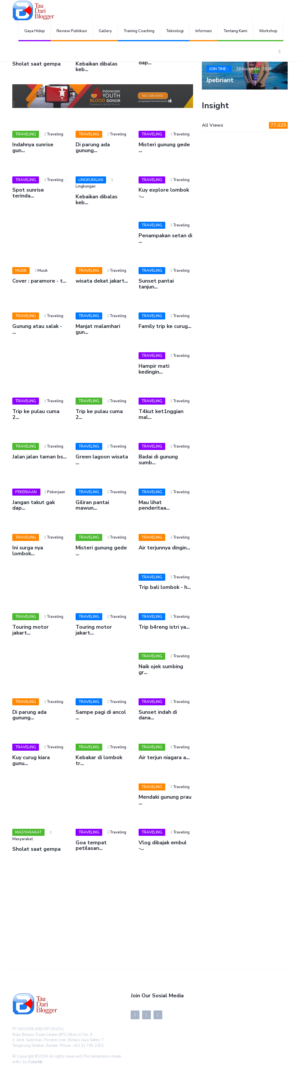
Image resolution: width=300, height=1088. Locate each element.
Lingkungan (91, 180)
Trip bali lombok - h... (165, 587)
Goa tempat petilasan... (91, 845)
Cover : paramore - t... (39, 280)
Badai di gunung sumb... (158, 459)
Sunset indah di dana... (158, 715)
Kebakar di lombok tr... (99, 760)
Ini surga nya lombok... (27, 550)
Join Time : (219, 69)
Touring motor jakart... (30, 629)
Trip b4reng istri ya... (164, 626)
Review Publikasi (72, 31)
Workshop (268, 31)
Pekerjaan (26, 492)
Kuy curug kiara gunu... (31, 760)
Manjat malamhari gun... (98, 329)
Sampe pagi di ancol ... (101, 715)
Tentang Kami (235, 31)
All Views (245, 125)
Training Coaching (139, 31)
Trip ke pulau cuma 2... (35, 414)
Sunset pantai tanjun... (156, 283)
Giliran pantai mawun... (92, 505)
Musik (21, 270)
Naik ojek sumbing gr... (161, 669)
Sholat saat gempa (36, 63)
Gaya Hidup (34, 31)
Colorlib (35, 1062)
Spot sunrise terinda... (28, 192)
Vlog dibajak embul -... (163, 845)
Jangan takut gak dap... (33, 505)
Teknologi (175, 31)
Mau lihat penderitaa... (154, 505)
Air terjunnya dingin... (164, 547)
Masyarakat (28, 832)
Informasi (203, 31)
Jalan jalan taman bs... (39, 456)
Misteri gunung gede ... (164, 147)
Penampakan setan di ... (165, 238)
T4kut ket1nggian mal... (161, 414)
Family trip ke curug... (165, 326)
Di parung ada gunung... (93, 147)
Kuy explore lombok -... (164, 192)
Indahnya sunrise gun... (32, 147)
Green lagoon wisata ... (102, 459)
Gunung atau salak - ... (37, 329)
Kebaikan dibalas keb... (96, 66)
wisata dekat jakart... (102, 280)
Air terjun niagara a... (164, 757)
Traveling (25, 134)
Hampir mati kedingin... (154, 368)
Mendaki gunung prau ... (165, 799)
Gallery (105, 31)
